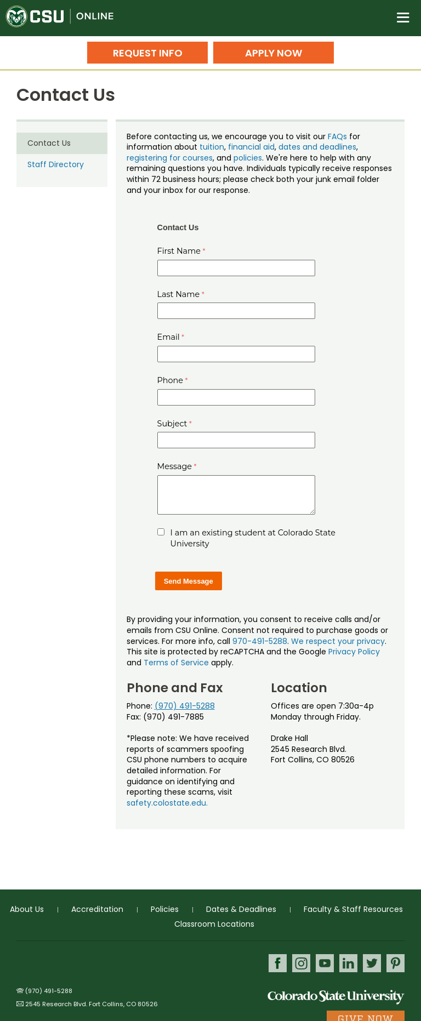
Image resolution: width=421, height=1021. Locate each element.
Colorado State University (336, 996)
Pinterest (395, 963)
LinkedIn (348, 963)
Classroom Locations (214, 924)
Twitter (372, 963)
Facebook (278, 963)
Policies (165, 909)
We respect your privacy (338, 641)
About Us (27, 909)
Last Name (178, 294)
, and (223, 157)
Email (168, 337)
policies (248, 157)
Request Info (148, 53)
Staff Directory (55, 164)
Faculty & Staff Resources (353, 909)
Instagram (301, 963)
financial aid (251, 146)
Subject (172, 424)
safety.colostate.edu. (167, 802)
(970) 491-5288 (185, 705)
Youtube (325, 963)
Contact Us (49, 143)
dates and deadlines (317, 146)
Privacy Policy (354, 651)
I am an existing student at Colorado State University (252, 538)
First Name (179, 251)
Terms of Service (176, 662)
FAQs (337, 136)
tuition (212, 146)
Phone (170, 380)
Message (174, 466)
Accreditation (97, 909)
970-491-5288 (259, 641)
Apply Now (273, 53)
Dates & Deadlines (241, 909)
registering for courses (170, 157)
